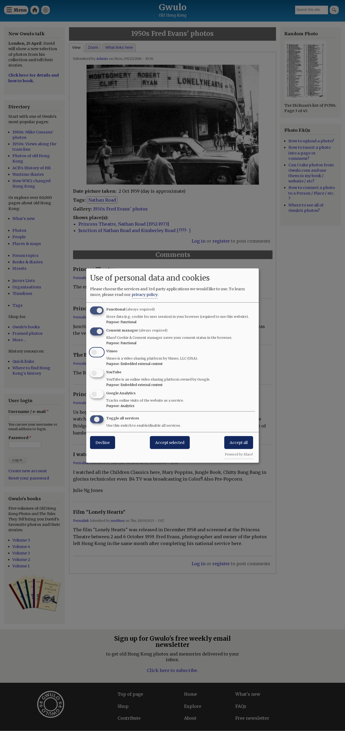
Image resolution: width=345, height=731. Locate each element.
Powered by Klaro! (239, 454)
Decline (102, 442)
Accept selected (169, 442)
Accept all (239, 442)
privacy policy (145, 294)
